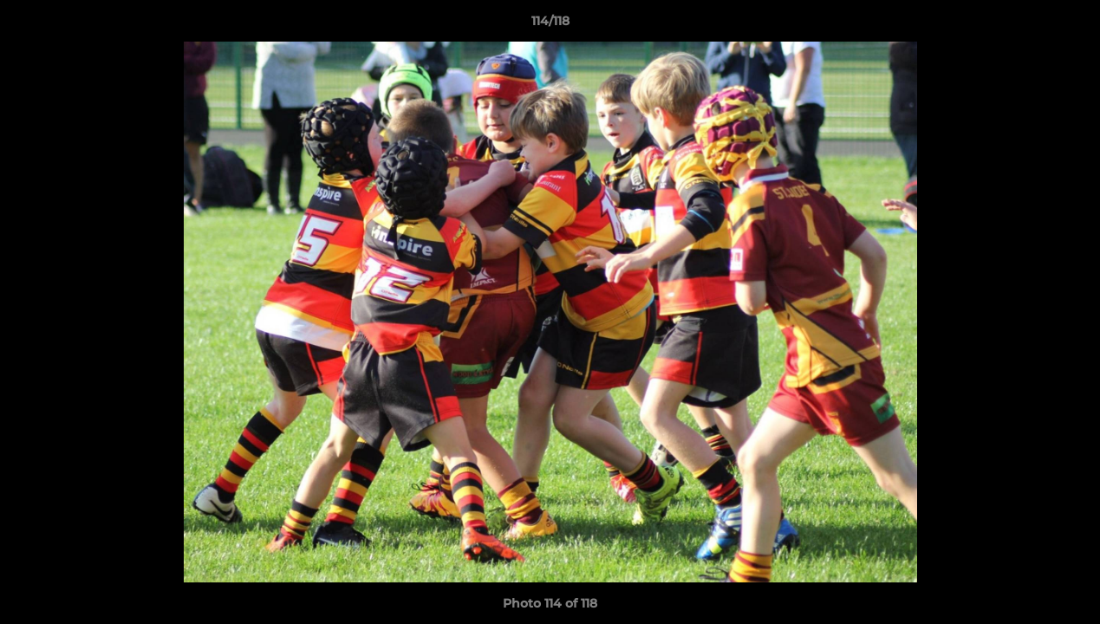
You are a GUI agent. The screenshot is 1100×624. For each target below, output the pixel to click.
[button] (1068, 25)
